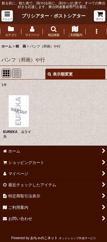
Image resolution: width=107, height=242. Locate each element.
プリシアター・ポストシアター (54, 15)
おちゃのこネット (44, 238)
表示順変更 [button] (60, 74)
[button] (7, 15)
